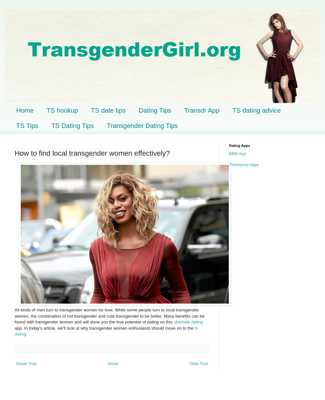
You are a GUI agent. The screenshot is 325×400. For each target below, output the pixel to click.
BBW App (237, 153)
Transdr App (201, 110)
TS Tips (27, 125)
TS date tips (108, 110)
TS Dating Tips (72, 125)
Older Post (198, 364)
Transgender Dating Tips (142, 125)
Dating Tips (155, 110)
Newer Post (26, 364)
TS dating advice (256, 110)
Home (24, 110)
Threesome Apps (244, 165)
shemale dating (188, 322)
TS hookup (62, 110)
